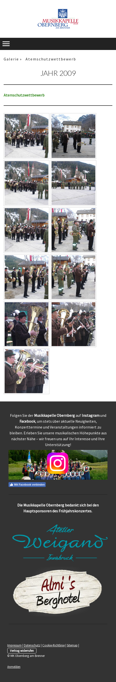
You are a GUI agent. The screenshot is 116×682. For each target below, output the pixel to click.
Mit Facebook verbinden (27, 485)
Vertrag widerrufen (22, 651)
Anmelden (13, 667)
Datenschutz (32, 645)
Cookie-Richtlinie (53, 645)
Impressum (14, 645)
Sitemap (72, 645)
